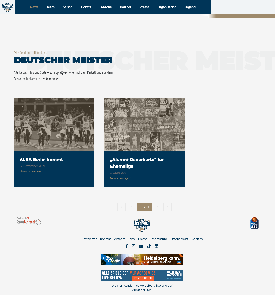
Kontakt (105, 239)
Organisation (188, 12)
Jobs (131, 239)
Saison (89, 12)
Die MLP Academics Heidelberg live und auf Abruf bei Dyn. (142, 288)
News (56, 12)
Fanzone (127, 12)
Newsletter (89, 239)
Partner (147, 12)
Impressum (159, 239)
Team (72, 12)
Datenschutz (179, 239)
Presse (166, 12)
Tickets (107, 12)
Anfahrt (119, 239)
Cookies (197, 239)
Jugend (212, 12)
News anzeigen (30, 171)
